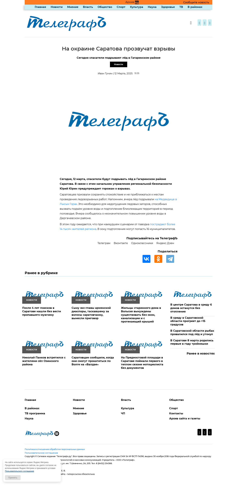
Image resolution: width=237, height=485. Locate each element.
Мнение (72, 7)
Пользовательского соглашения (19, 471)
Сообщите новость (196, 2)
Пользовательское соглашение (41, 453)
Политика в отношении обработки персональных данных (55, 449)
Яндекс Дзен (165, 243)
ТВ (181, 7)
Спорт (121, 7)
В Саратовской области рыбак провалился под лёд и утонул (192, 332)
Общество (105, 7)
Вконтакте (121, 243)
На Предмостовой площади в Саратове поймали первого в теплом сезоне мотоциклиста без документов (142, 362)
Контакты (176, 413)
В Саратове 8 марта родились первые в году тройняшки (191, 342)
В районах (195, 7)
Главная (40, 7)
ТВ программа (35, 413)
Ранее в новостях (201, 353)
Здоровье (168, 7)
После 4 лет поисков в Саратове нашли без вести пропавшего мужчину (41, 311)
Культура (136, 7)
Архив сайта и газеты (184, 418)
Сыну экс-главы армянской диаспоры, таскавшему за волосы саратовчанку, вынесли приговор (91, 313)
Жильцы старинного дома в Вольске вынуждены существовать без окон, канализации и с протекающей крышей (141, 314)
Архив (132, 2)
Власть (88, 7)
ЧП (123, 413)
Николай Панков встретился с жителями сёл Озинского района (44, 361)
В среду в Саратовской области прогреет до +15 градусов (187, 321)
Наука (152, 7)
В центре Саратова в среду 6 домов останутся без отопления (191, 308)
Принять (12, 477)
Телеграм (103, 243)
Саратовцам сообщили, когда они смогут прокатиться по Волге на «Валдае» (93, 361)
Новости (57, 7)
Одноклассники (142, 243)
